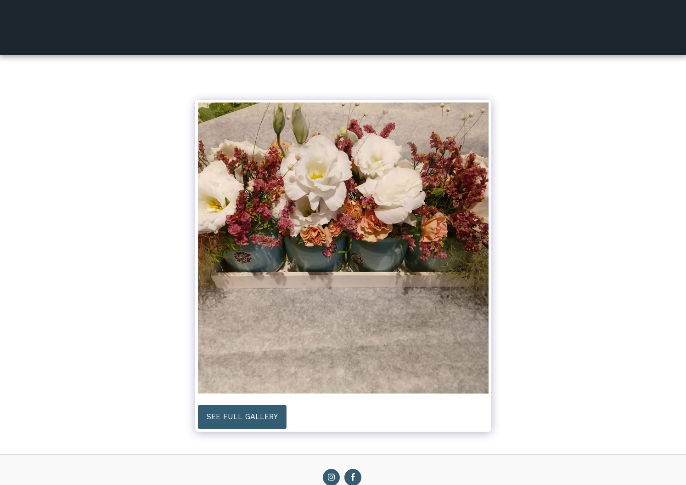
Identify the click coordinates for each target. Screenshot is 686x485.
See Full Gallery (242, 416)
